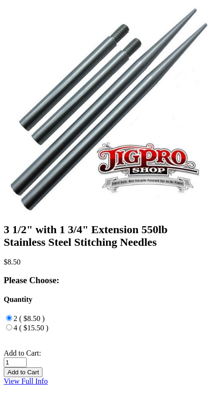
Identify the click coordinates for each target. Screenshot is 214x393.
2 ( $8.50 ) (29, 318)
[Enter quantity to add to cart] (15, 362)
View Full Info (26, 381)
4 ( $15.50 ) (31, 328)
